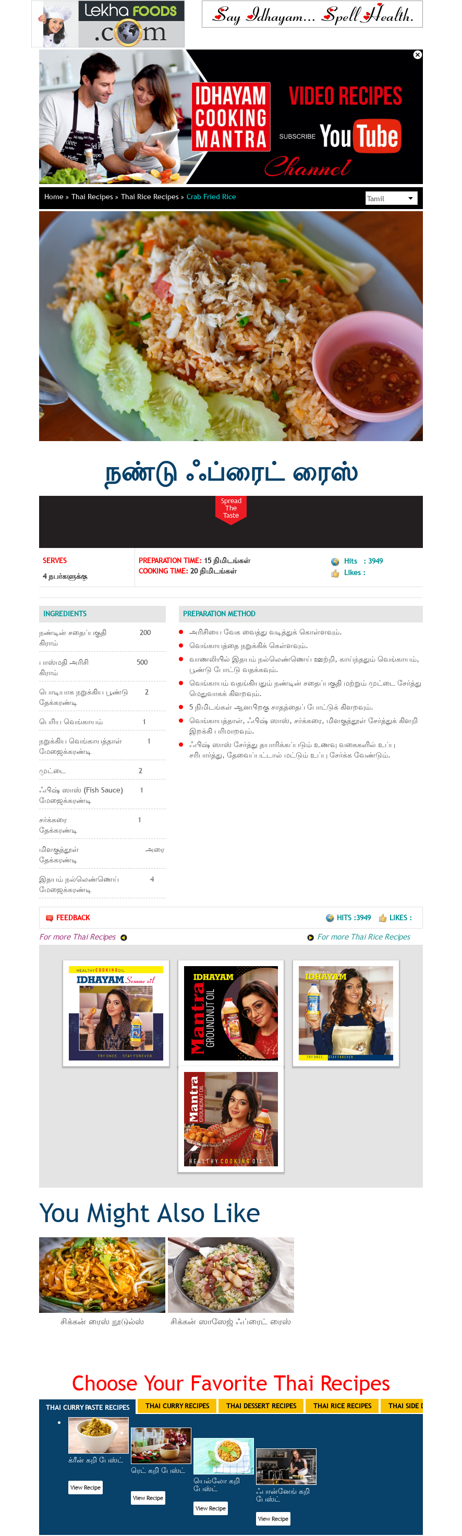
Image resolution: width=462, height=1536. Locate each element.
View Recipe (85, 1487)
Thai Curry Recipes (177, 1405)
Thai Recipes (94, 196)
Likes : (395, 917)
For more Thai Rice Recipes (358, 936)
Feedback (67, 918)
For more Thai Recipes (83, 936)
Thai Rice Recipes (152, 196)
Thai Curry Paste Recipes (87, 1407)
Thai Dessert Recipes (261, 1405)
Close (417, 54)
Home (56, 196)
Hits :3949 (349, 917)
